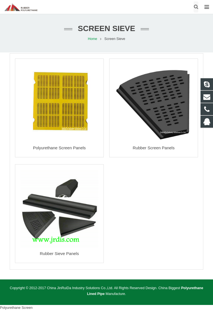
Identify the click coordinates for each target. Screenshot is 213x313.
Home (92, 39)
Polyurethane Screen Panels (59, 147)
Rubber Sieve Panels (59, 253)
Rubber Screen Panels (154, 147)
